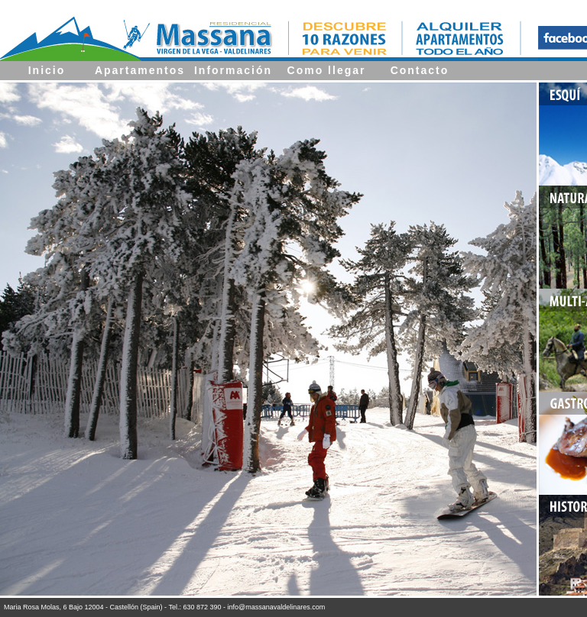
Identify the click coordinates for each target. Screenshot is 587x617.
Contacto (420, 70)
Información (233, 70)
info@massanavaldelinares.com (277, 607)
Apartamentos (140, 70)
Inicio (47, 70)
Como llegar (326, 70)
